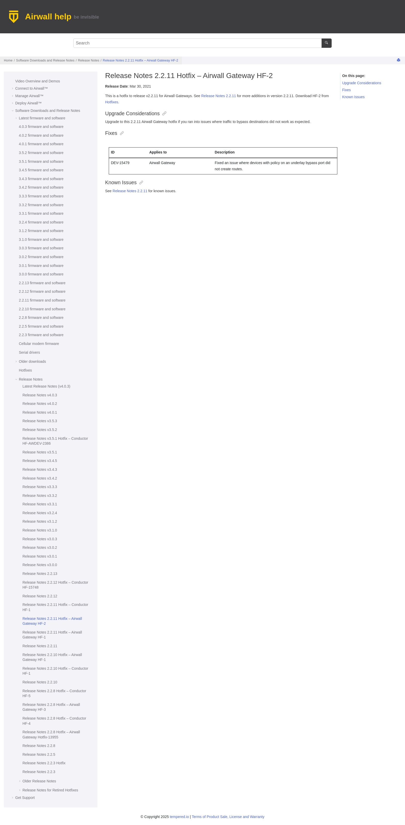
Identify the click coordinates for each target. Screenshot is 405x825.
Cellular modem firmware (39, 344)
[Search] (327, 43)
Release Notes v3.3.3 (39, 487)
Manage (29, 96)
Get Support (25, 798)
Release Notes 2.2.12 (39, 596)
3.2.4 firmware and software (41, 222)
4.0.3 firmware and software (41, 127)
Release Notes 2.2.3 (38, 772)
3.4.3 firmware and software (41, 179)
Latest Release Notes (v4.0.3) (46, 386)
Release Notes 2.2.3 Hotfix (44, 763)
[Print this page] (399, 60)
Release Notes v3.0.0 (39, 565)
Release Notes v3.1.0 (39, 530)
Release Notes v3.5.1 (39, 452)
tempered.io (179, 817)
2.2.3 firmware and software (41, 335)
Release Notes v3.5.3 (39, 421)
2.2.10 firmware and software (42, 309)
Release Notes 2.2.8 (38, 746)
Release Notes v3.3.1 (39, 504)
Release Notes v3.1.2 (39, 521)
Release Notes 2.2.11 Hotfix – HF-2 (140, 60)
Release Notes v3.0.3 (39, 539)
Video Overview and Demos (37, 81)
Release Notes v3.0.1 (39, 556)
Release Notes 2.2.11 (39, 646)
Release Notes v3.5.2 (39, 430)
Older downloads (32, 361)
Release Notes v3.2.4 (39, 513)
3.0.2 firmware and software (41, 257)
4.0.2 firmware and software (41, 135)
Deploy (28, 103)
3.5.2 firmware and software (41, 153)
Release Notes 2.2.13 (39, 574)
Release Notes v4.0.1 (39, 412)
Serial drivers (29, 352)
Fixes (346, 90)
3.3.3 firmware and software (41, 196)
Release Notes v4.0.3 (39, 395)
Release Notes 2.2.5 (38, 754)
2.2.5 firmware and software (41, 326)
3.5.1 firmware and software (41, 161)
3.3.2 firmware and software (41, 205)
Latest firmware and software (42, 118)
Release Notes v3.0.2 (39, 547)
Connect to (31, 88)
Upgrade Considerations (361, 83)
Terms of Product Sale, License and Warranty (228, 817)
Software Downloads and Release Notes (45, 60)
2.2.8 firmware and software (41, 317)
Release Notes (88, 60)
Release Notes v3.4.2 (39, 478)
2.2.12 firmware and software (42, 291)
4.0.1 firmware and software (41, 144)
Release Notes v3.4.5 (39, 461)
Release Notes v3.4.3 (39, 469)
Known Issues (353, 97)
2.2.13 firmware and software (42, 283)
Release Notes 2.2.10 (39, 682)
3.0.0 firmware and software (41, 274)
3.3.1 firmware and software (41, 213)
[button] (13, 81)
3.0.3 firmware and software (41, 248)
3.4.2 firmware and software (41, 187)
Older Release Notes (39, 781)
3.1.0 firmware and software (41, 239)
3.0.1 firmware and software (41, 266)
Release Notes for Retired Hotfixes (50, 790)
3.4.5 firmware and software (41, 170)
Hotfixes (25, 370)
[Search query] (202, 43)
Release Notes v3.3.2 (39, 496)
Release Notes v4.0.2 (39, 404)
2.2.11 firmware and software (42, 300)
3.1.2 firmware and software (41, 231)
